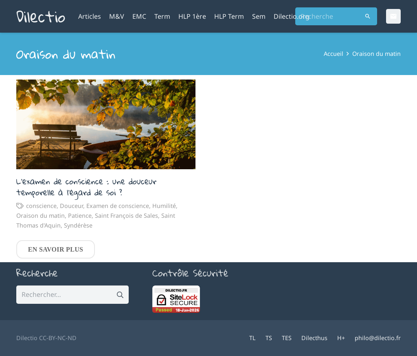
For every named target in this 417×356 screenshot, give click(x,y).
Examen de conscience (117, 205)
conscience (41, 205)
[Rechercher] (368, 16)
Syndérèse (78, 225)
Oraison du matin (40, 215)
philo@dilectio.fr (378, 338)
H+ (341, 338)
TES (287, 338)
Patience (80, 215)
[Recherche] (336, 16)
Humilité (164, 205)
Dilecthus (314, 338)
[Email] (393, 16)
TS (269, 338)
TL (252, 338)
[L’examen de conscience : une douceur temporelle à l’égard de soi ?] (105, 124)
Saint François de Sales (126, 215)
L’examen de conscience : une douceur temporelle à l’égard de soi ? (86, 186)
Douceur (71, 205)
